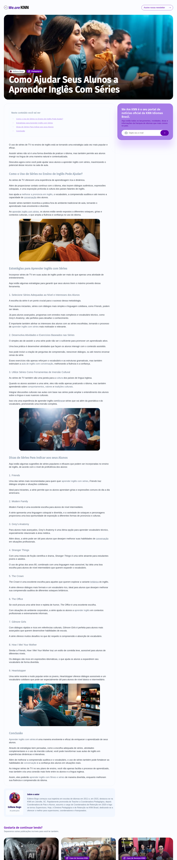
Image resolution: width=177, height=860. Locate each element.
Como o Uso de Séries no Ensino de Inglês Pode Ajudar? (39, 119)
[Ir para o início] (16, 8)
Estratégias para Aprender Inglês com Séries (34, 123)
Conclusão (20, 131)
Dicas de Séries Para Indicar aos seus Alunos (35, 127)
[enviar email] (164, 133)
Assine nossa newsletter (157, 8)
